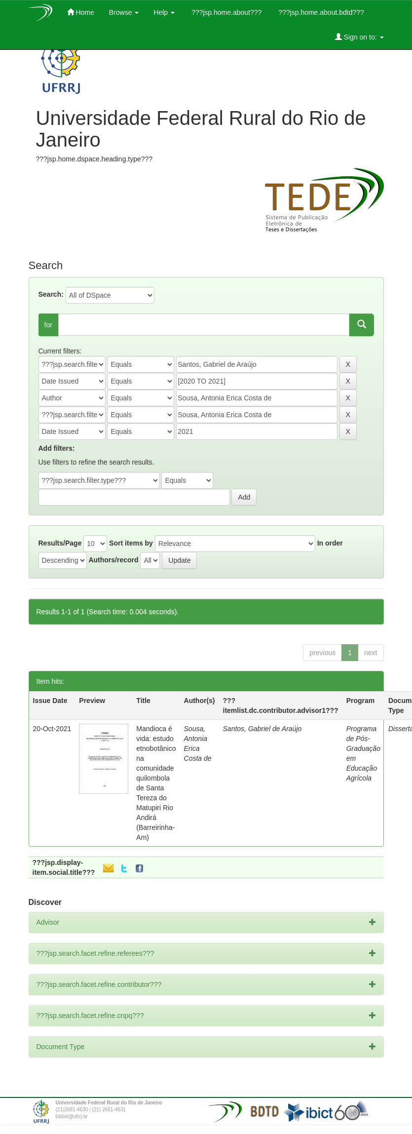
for (48, 325)
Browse (124, 12)
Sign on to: (359, 37)
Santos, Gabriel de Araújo (262, 729)
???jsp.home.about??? (225, 12)
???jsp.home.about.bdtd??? (320, 12)
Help (164, 12)
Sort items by (131, 543)
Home (80, 12)
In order (330, 543)
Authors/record (113, 560)
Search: (51, 294)
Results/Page (60, 543)
